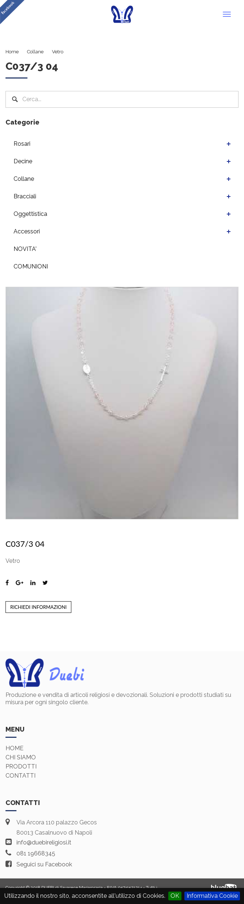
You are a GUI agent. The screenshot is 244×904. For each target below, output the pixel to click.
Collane (24, 178)
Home (14, 748)
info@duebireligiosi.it (43, 842)
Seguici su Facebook (44, 864)
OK (174, 895)
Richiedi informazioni (38, 607)
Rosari (22, 143)
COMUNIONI (31, 266)
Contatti (20, 775)
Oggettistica (30, 213)
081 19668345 (35, 853)
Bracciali (25, 196)
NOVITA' (25, 248)
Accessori (27, 231)
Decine (23, 161)
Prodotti (21, 766)
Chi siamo (20, 757)
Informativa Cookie (212, 895)
